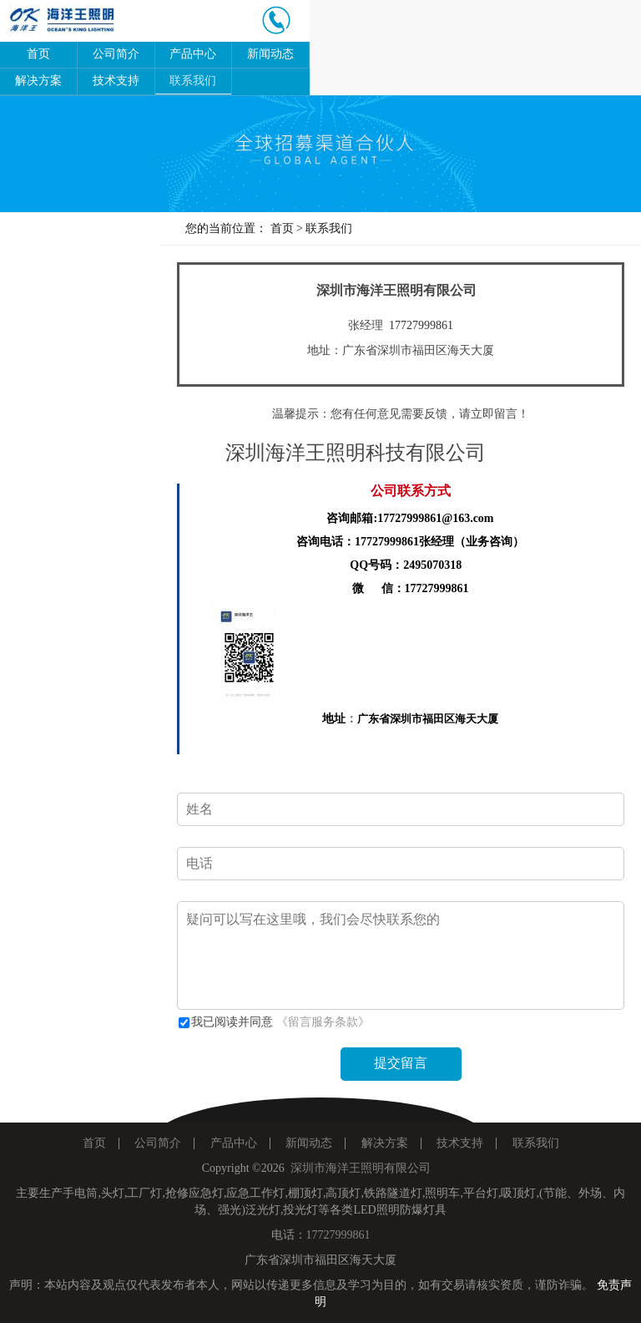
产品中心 (192, 54)
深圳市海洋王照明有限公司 (360, 1168)
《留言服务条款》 (323, 1022)
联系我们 (192, 80)
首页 (38, 54)
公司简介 (116, 54)
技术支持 (116, 80)
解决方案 (38, 80)
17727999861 (421, 325)
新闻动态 (270, 54)
